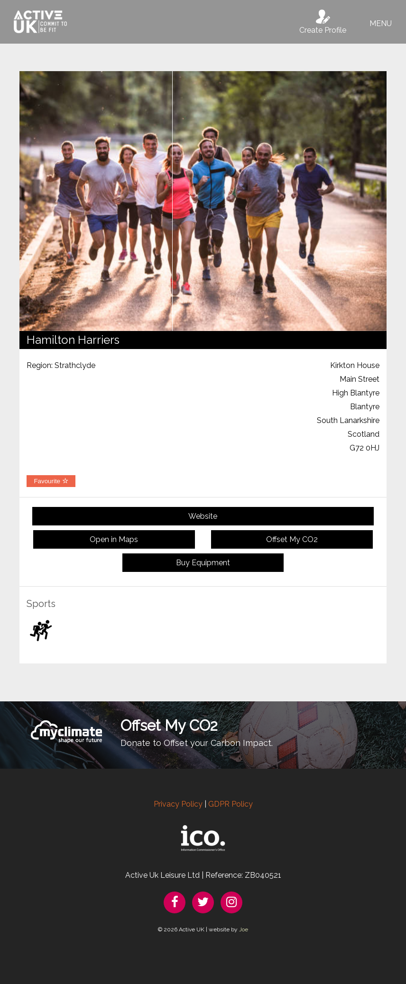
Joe (243, 929)
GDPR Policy (230, 804)
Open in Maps (114, 539)
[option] (203, 201)
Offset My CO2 (292, 539)
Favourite (51, 481)
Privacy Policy (178, 804)
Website (202, 516)
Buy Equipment (203, 562)
